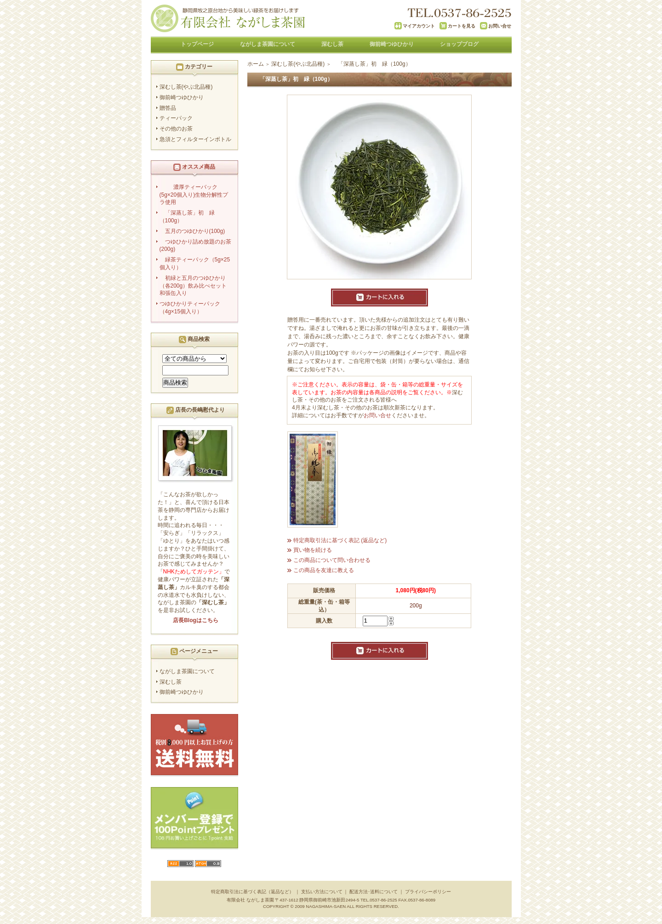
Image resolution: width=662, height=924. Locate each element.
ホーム (255, 64)
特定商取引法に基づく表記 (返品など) (340, 540)
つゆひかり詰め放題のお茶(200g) (195, 245)
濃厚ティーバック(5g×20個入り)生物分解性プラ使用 (194, 195)
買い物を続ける (312, 550)
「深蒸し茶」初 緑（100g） (187, 217)
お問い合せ (377, 415)
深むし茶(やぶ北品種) (186, 87)
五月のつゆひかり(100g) (195, 231)
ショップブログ (459, 44)
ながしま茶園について (267, 44)
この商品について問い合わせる (332, 560)
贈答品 (168, 108)
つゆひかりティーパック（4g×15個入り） (190, 307)
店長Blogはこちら (195, 620)
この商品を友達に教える (323, 570)
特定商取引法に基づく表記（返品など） (252, 891)
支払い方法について (321, 891)
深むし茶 (332, 44)
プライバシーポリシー (428, 891)
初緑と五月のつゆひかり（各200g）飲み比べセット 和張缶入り (197, 286)
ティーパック (176, 118)
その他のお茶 (176, 128)
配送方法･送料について (373, 891)
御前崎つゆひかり (392, 44)
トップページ (197, 44)
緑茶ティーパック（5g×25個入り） (195, 263)
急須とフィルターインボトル (195, 139)
